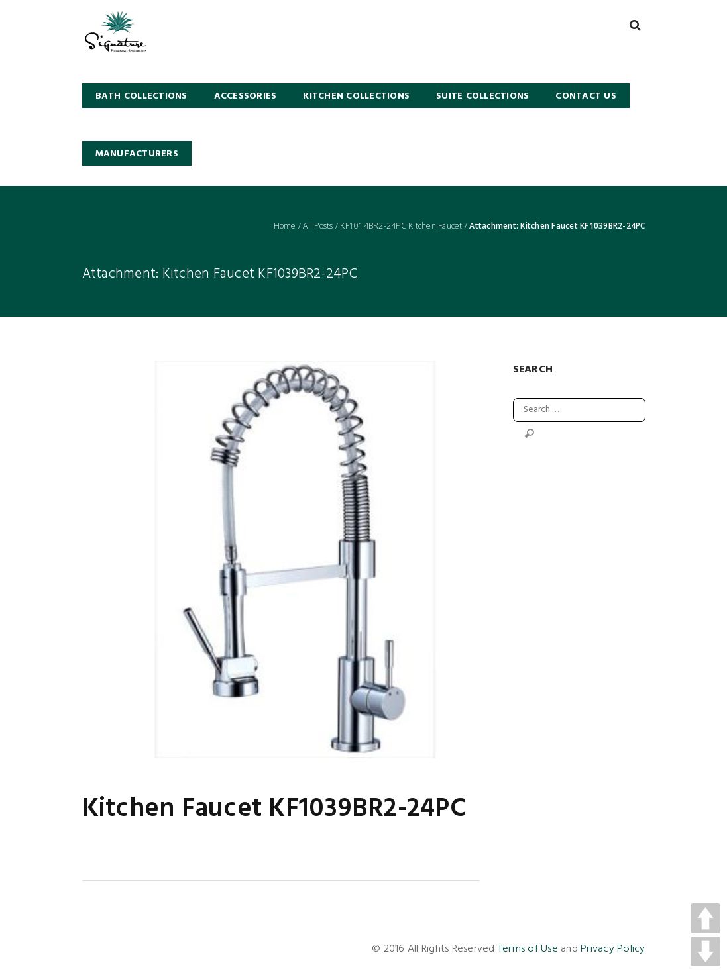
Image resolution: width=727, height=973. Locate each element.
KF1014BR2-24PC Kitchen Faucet (401, 226)
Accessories (245, 96)
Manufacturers (136, 154)
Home (285, 226)
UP (705, 918)
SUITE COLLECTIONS (482, 96)
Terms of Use (528, 949)
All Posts (318, 226)
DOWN (705, 951)
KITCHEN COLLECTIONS (356, 96)
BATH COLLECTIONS (141, 96)
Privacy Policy (613, 949)
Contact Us (585, 96)
